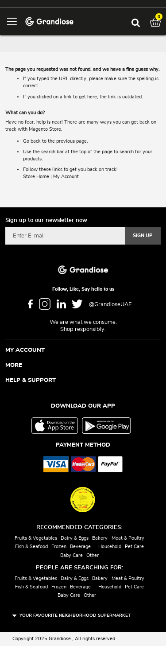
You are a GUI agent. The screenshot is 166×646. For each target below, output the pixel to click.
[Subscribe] (143, 236)
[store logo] (49, 21)
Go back (32, 141)
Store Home (36, 176)
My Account (66, 176)
